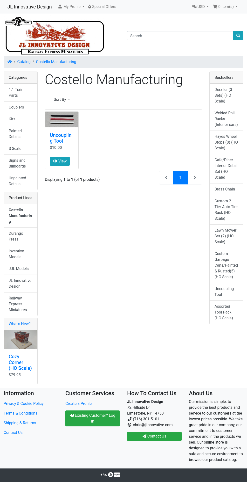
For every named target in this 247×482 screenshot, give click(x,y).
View (60, 161)
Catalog (24, 61)
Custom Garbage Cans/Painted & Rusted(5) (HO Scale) (226, 265)
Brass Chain (224, 189)
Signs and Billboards (17, 163)
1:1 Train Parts (16, 92)
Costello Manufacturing (56, 61)
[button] (71, 7)
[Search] (180, 35)
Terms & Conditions (20, 413)
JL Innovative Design (29, 7)
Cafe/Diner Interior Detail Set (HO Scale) (225, 169)
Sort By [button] (60, 99)
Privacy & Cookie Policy (24, 403)
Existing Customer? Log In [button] (92, 418)
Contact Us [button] (154, 436)
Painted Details (15, 134)
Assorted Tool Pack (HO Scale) (223, 312)
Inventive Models (16, 254)
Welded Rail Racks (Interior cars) (226, 119)
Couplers (16, 107)
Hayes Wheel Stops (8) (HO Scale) (226, 142)
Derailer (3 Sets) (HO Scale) (223, 95)
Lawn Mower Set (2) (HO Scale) (225, 236)
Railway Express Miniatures (18, 304)
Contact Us (13, 432)
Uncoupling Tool (61, 138)
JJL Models (19, 268)
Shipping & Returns (20, 423)
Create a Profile (78, 403)
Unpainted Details (17, 181)
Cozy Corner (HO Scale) (20, 362)
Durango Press (16, 236)
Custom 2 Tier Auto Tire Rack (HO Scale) (226, 210)
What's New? (20, 323)
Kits (12, 119)
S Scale (15, 148)
